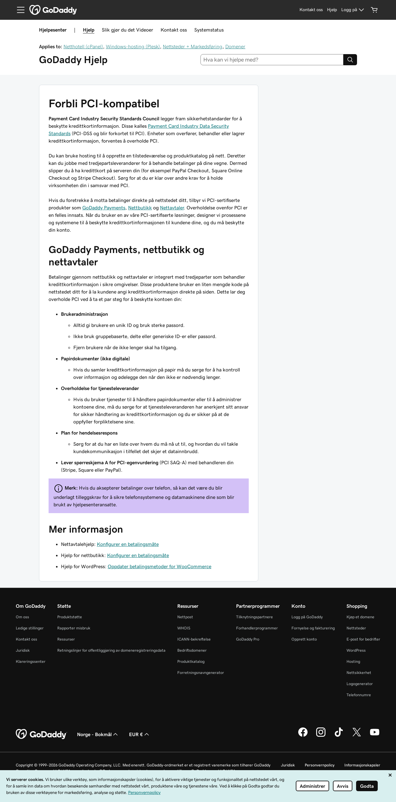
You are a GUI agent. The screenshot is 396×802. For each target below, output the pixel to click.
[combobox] (272, 59)
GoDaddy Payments (103, 207)
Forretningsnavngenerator (200, 673)
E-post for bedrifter (363, 639)
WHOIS (183, 628)
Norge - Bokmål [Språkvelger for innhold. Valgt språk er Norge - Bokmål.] (98, 734)
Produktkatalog (190, 661)
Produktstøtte (69, 617)
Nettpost (185, 617)
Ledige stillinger (30, 628)
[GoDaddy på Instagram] (320, 735)
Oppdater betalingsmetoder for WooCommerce (159, 566)
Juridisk (23, 650)
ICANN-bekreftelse (194, 639)
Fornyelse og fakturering (313, 628)
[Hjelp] (331, 10)
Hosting (353, 661)
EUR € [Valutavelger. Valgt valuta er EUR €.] (139, 734)
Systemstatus (209, 29)
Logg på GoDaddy (307, 617)
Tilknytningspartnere (254, 617)
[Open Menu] (18, 9)
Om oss (22, 617)
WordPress (356, 650)
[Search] (350, 59)
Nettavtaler (172, 207)
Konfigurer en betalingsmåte (128, 544)
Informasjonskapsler (362, 765)
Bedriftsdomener (192, 650)
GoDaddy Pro (247, 639)
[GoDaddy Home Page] (41, 734)
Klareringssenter (30, 661)
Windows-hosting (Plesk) (133, 46)
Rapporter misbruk (73, 628)
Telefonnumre (358, 695)
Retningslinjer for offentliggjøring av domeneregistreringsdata (111, 650)
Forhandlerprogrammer (257, 628)
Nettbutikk (140, 207)
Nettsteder (356, 628)
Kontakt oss (174, 29)
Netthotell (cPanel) (83, 46)
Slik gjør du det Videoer (127, 29)
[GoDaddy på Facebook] (302, 735)
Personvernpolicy (319, 765)
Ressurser (66, 639)
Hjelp (88, 29)
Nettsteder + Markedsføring (192, 46)
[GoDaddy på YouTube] (374, 735)
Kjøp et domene (360, 617)
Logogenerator (359, 684)
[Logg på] (353, 10)
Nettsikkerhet (358, 673)
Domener (235, 46)
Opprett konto (304, 639)
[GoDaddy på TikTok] (338, 735)
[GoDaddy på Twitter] (356, 735)
